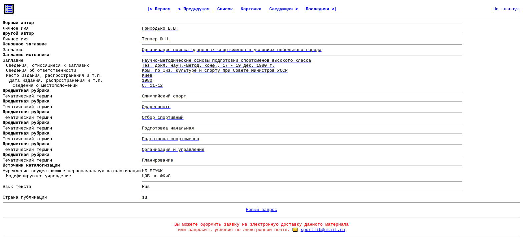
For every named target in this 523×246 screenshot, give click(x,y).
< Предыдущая (193, 9)
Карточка (251, 9)
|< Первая (158, 9)
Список (225, 9)
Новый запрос (261, 209)
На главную (506, 9)
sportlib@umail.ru (323, 229)
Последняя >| (321, 9)
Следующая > (283, 9)
